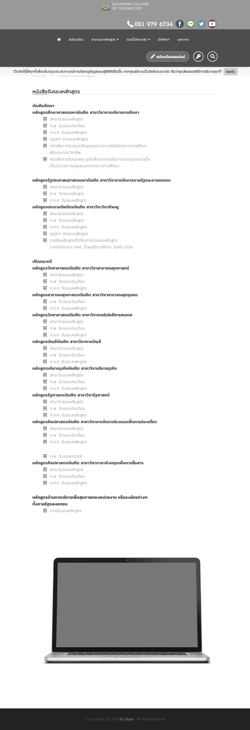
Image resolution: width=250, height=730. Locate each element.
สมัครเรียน (76, 39)
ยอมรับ (230, 71)
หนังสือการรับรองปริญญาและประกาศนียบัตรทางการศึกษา (95, 146)
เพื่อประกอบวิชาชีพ (65, 152)
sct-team (127, 719)
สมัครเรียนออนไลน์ (167, 57)
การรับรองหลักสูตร (62, 510)
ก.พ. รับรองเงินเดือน (64, 126)
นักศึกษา (164, 39)
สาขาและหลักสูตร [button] (105, 39)
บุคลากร (183, 39)
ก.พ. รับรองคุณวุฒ (63, 456)
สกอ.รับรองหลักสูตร (63, 119)
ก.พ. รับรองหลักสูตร (63, 193)
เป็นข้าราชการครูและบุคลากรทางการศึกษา (84, 166)
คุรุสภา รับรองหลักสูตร (65, 139)
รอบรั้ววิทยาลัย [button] (138, 39)
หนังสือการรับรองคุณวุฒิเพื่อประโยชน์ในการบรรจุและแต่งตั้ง (96, 159)
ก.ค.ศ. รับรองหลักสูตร (67, 132)
